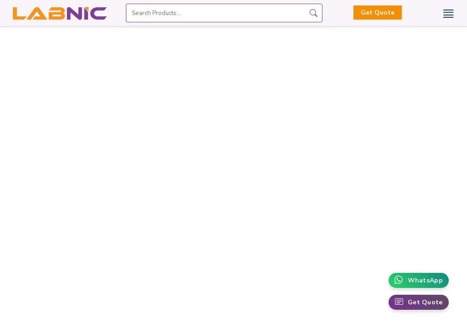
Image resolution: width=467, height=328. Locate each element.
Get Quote (377, 12)
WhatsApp (418, 280)
